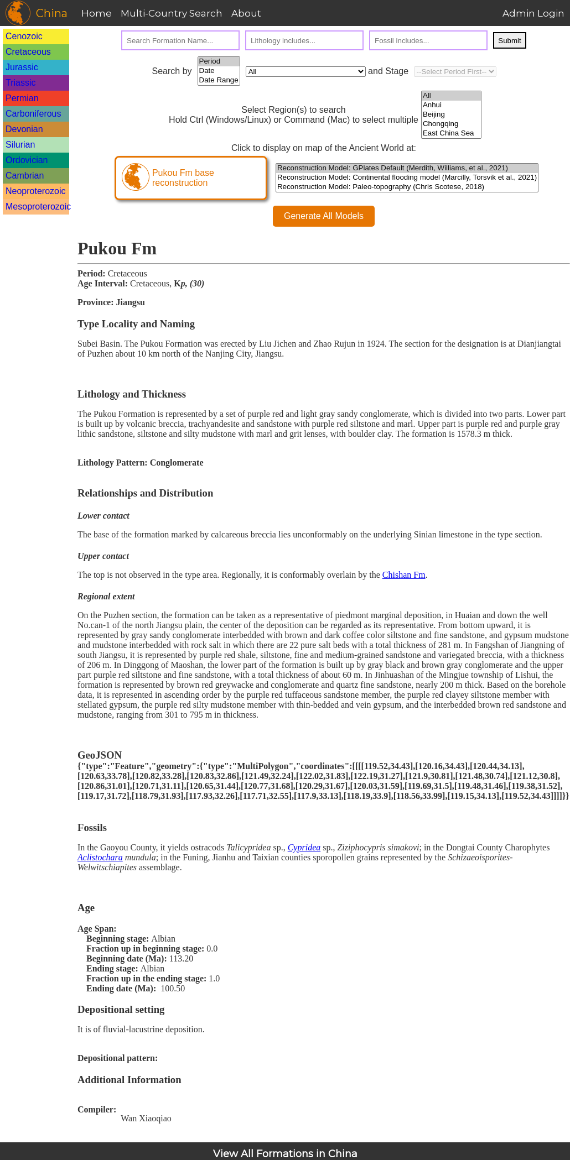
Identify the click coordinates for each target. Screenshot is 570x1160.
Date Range (219, 80)
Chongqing (451, 124)
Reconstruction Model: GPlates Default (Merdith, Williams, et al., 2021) (407, 168)
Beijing (451, 114)
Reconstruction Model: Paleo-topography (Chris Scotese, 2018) (407, 187)
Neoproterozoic (36, 191)
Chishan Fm (404, 574)
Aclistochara (100, 857)
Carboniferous (33, 113)
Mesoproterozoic (38, 206)
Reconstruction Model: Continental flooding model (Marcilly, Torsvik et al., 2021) (407, 177)
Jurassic (22, 67)
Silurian (20, 144)
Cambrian (25, 175)
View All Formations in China (285, 1154)
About (246, 13)
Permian (22, 98)
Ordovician (27, 160)
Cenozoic (24, 36)
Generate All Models (324, 216)
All (451, 96)
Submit (509, 40)
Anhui (451, 105)
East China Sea (451, 133)
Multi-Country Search (171, 13)
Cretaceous (28, 51)
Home (96, 13)
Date (219, 71)
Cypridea (304, 847)
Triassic (21, 82)
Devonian (24, 129)
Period (219, 61)
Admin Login (533, 13)
